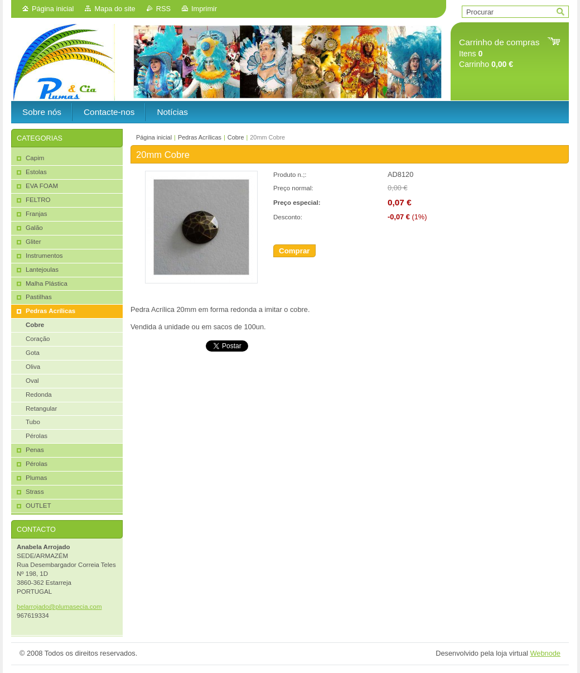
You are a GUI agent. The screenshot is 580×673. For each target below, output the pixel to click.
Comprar (294, 251)
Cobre (236, 137)
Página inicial (53, 8)
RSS (163, 8)
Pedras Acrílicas (199, 137)
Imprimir (204, 8)
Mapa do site (114, 8)
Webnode (545, 653)
